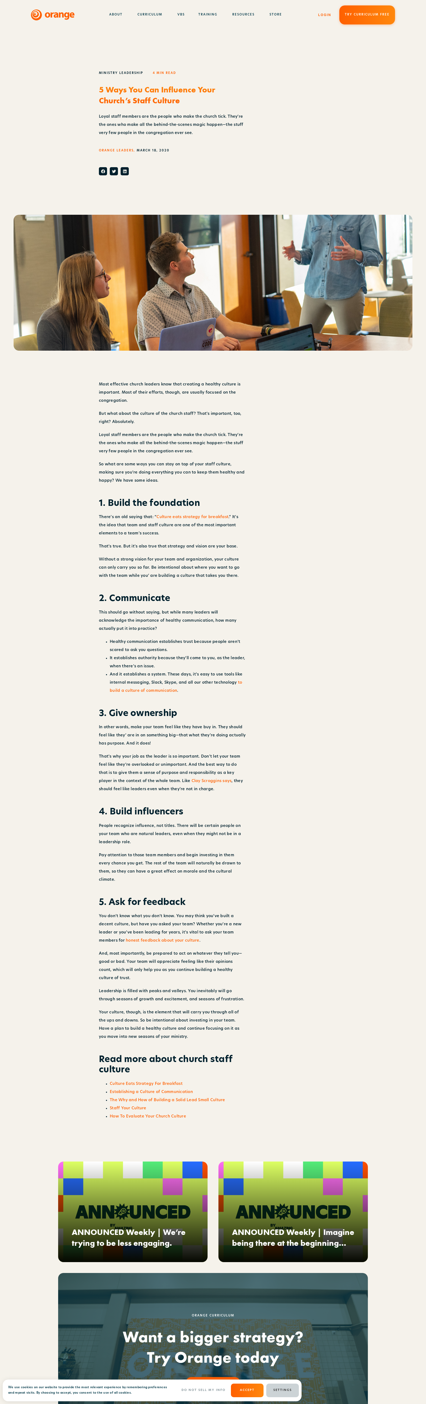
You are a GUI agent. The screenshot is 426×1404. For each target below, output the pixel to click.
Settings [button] (282, 1390)
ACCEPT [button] (247, 1390)
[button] (103, 171)
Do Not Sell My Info (203, 1390)
